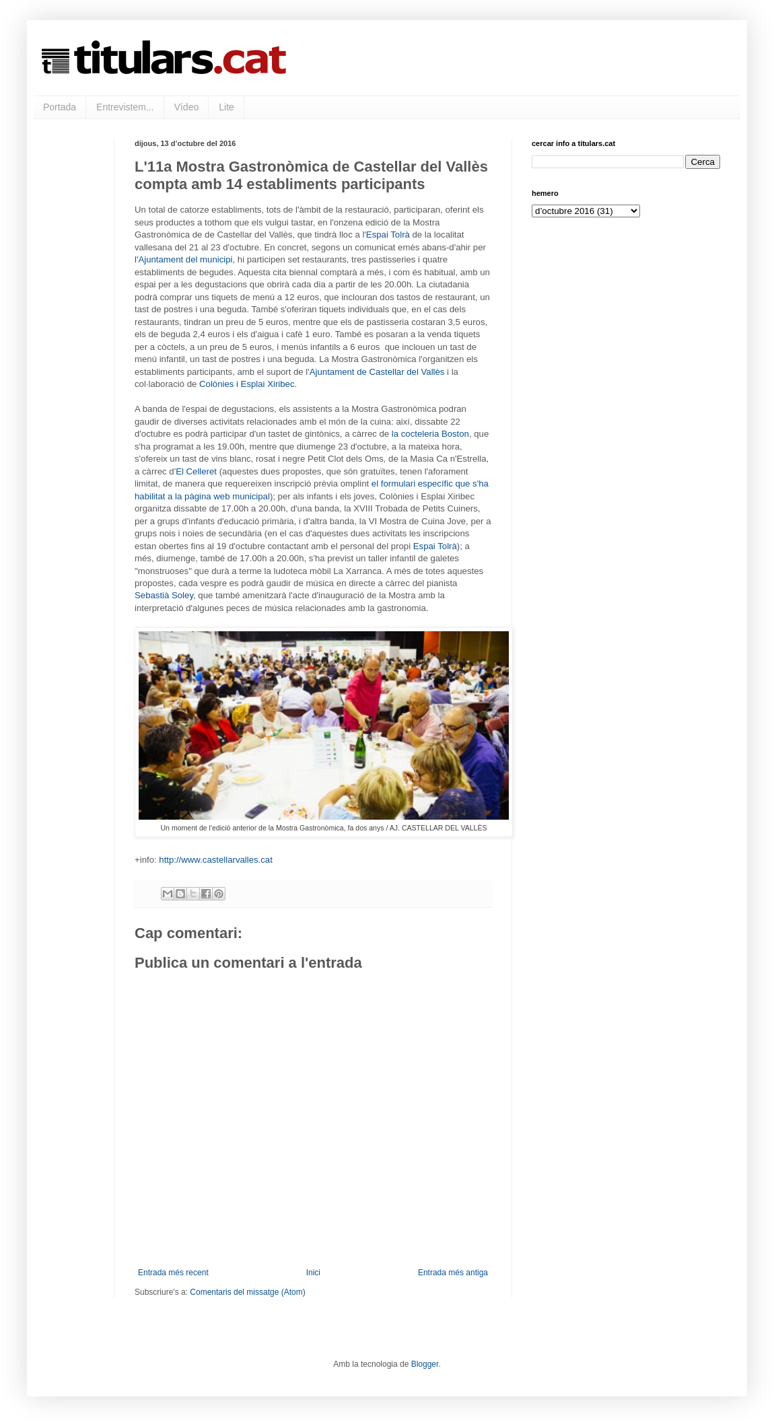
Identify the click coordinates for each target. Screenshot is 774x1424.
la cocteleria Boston (430, 434)
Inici (313, 1272)
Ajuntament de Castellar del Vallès (377, 372)
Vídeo (186, 107)
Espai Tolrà (388, 234)
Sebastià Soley (164, 595)
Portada (59, 107)
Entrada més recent (173, 1272)
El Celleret (196, 471)
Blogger (425, 1364)
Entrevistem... (125, 107)
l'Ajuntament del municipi (183, 259)
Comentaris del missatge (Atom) (247, 1292)
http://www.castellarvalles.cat (216, 860)
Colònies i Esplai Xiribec (246, 384)
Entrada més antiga (453, 1272)
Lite (226, 107)
